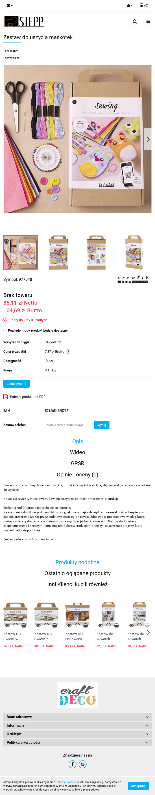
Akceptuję (138, 786)
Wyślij (102, 425)
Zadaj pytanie (16, 384)
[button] (144, 5)
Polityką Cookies (66, 782)
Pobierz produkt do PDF (24, 396)
